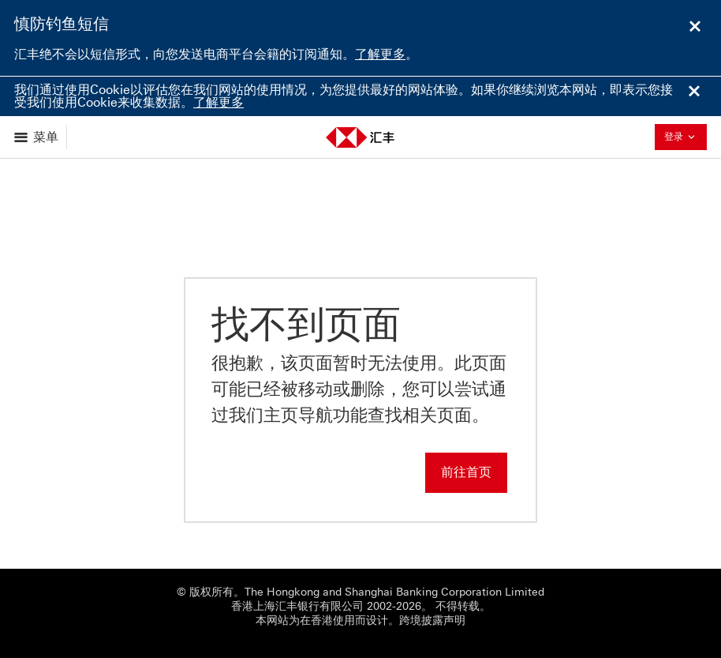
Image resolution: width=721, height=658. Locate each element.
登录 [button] (684, 136)
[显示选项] (37, 137)
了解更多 (380, 54)
